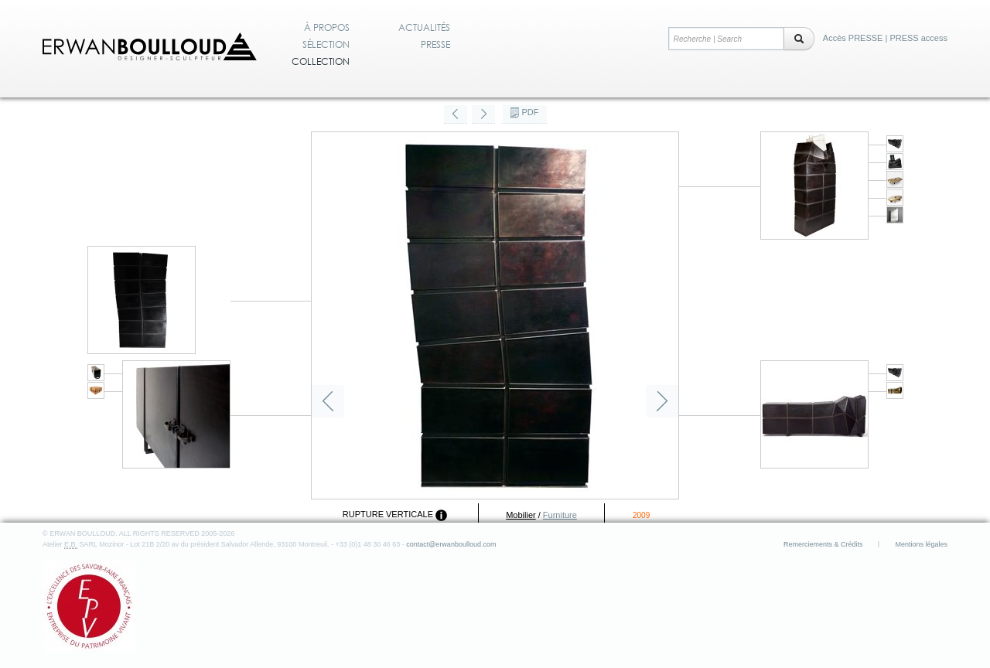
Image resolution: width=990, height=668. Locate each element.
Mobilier (521, 515)
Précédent (328, 401)
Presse (435, 44)
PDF (530, 112)
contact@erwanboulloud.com (451, 544)
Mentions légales (921, 544)
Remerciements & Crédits (823, 544)
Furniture (560, 515)
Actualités (424, 27)
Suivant (662, 401)
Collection (321, 61)
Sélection (326, 44)
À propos (327, 27)
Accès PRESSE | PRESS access (885, 38)
